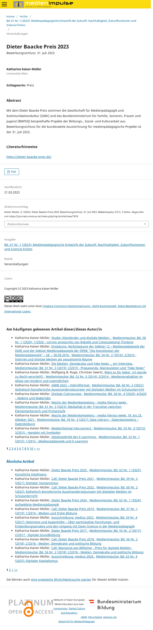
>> (38, 448)
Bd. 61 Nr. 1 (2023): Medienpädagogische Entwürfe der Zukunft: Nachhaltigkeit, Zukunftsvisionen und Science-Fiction (71, 23)
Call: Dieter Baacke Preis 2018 (73, 539)
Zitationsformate (18, 224)
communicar (60, 608)
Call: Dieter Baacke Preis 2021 (73, 479)
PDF (13, 172)
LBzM (84, 617)
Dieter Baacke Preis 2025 (69, 470)
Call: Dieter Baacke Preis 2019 (73, 509)
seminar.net (109, 617)
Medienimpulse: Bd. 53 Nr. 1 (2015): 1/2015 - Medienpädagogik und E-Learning (77, 439)
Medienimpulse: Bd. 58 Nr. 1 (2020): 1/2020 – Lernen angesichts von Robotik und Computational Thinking (80, 340)
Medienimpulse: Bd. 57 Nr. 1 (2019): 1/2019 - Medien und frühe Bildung (76, 511)
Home (10, 16)
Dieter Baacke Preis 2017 (69, 531)
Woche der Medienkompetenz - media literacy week (89, 402)
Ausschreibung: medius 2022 (72, 517)
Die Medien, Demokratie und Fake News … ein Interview (92, 364)
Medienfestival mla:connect (71, 428)
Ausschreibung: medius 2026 (72, 556)
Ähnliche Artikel (20, 461)
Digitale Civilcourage (66, 394)
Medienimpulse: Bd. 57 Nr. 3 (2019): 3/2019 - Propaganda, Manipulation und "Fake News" (80, 368)
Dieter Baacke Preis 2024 (69, 500)
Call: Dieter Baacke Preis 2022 (73, 487)
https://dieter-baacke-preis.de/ (28, 157)
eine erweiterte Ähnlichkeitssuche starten (61, 579)
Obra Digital (95, 617)
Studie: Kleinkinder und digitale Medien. (81, 338)
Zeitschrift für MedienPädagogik (76, 621)
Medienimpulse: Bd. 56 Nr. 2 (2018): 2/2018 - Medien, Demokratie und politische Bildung (76, 541)
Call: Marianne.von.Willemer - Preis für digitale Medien (91, 548)
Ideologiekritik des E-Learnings (74, 437)
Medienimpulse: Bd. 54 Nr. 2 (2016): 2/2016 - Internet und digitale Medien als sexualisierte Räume (75, 357)
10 (31, 448)
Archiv (24, 16)
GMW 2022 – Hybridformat (70, 385)
